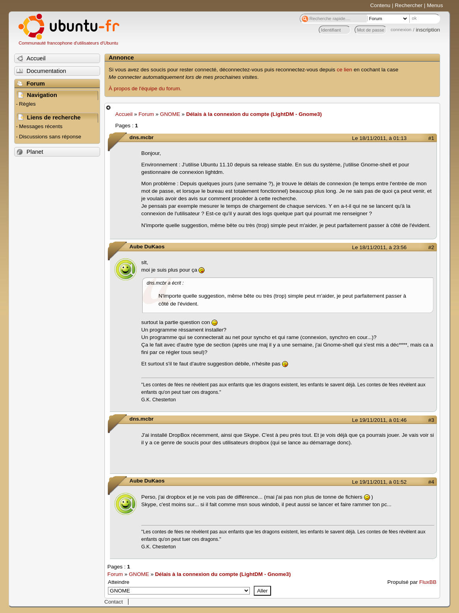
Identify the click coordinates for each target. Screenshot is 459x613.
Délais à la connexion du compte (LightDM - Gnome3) (253, 114)
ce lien (344, 70)
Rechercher (408, 5)
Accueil (124, 114)
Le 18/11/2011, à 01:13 (379, 138)
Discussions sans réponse (50, 137)
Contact (113, 602)
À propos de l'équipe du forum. (145, 88)
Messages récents (40, 126)
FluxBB (428, 582)
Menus (435, 5)
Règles (27, 104)
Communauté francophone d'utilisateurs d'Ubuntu (68, 43)
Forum (146, 114)
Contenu (380, 5)
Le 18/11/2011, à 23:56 (379, 247)
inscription (428, 30)
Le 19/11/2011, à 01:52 (379, 482)
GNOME (170, 114)
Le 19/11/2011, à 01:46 (379, 420)
